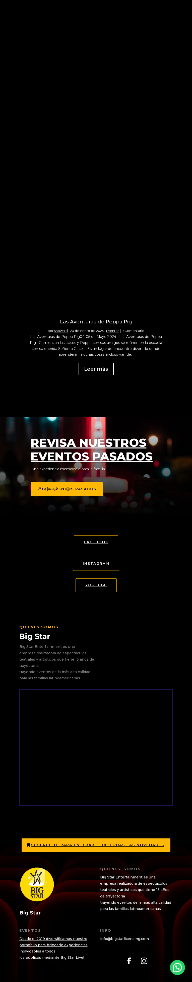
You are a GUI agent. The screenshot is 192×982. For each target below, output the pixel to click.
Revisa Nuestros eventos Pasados (92, 449)
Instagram (96, 563)
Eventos (112, 331)
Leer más (96, 369)
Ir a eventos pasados (69, 489)
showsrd (61, 331)
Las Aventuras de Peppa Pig (96, 322)
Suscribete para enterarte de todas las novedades (97, 845)
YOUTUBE (96, 585)
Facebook (96, 542)
